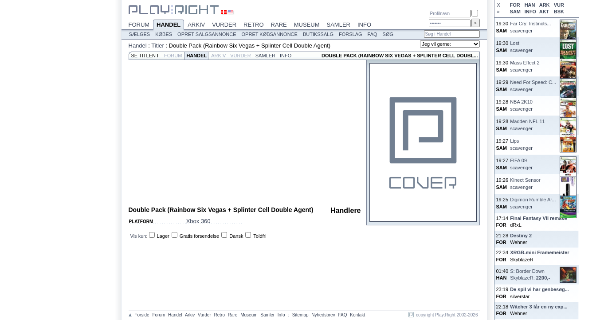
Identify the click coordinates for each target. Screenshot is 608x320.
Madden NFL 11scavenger (527, 125)
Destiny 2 (521, 235)
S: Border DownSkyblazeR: (530, 274)
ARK (544, 5)
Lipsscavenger (521, 144)
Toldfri (259, 236)
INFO (530, 11)
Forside (141, 314)
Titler (157, 45)
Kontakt (357, 314)
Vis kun (138, 236)
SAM (515, 11)
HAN (530, 5)
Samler (338, 24)
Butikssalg (318, 34)
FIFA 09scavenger (521, 164)
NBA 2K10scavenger (521, 105)
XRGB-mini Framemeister (539, 252)
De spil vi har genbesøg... (539, 289)
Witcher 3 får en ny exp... (539, 306)
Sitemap (300, 314)
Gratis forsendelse (199, 236)
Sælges (139, 34)
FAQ (372, 34)
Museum (307, 24)
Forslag (350, 34)
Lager (163, 236)
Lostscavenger (521, 46)
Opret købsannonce (270, 34)
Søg (388, 34)
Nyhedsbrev (323, 314)
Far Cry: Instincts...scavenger (530, 27)
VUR (559, 5)
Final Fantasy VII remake (538, 218)
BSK (559, 11)
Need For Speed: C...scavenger (533, 86)
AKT (544, 11)
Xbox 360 (198, 221)
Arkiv (196, 24)
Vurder (224, 24)
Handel (168, 25)
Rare (279, 24)
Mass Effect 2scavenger (524, 66)
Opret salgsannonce (206, 34)
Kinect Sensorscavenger (525, 183)
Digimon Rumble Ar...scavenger (533, 203)
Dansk (236, 236)
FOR (515, 5)
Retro (253, 24)
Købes (163, 34)
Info (364, 24)
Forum (139, 24)
